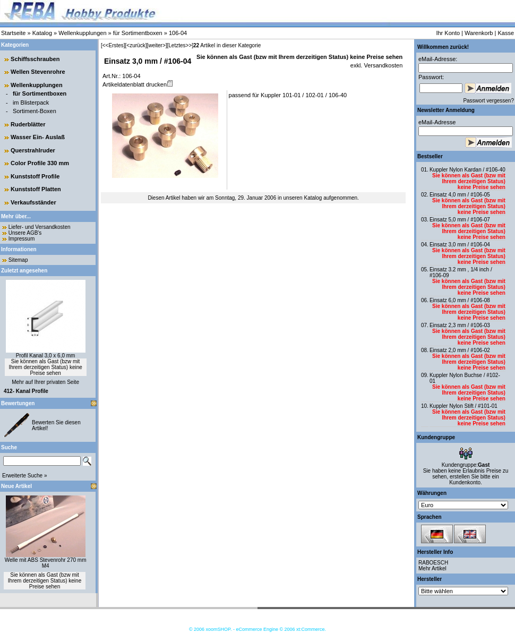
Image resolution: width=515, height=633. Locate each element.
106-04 (178, 33)
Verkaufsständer (33, 202)
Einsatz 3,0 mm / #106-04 (460, 244)
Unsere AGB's (25, 233)
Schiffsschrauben (35, 59)
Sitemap (18, 260)
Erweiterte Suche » (24, 475)
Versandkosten (382, 65)
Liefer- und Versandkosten (39, 227)
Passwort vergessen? (488, 101)
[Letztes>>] (180, 45)
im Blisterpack (31, 102)
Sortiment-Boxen (34, 111)
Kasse (505, 33)
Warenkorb (479, 33)
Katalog (42, 33)
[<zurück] (136, 45)
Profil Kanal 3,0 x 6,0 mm (45, 355)
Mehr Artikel (432, 568)
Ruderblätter (28, 124)
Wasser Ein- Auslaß (38, 137)
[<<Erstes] (113, 45)
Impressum (21, 239)
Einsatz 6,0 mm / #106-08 (460, 300)
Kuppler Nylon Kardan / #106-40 (467, 170)
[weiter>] (157, 45)
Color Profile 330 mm (40, 163)
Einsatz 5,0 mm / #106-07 (460, 220)
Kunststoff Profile (35, 176)
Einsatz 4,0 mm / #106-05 (460, 195)
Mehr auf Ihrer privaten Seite (45, 382)
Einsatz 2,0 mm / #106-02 (460, 350)
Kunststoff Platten (36, 189)
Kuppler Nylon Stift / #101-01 (463, 406)
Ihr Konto (448, 33)
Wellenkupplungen (82, 33)
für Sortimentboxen (137, 33)
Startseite (13, 33)
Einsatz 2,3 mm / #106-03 (460, 325)
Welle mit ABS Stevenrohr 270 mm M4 (46, 563)
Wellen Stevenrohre (38, 72)
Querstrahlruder (33, 150)
